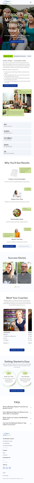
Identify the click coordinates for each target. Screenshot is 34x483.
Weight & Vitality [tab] (8, 56)
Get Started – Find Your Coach (17, 41)
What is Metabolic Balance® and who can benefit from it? (15, 407)
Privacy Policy (5, 475)
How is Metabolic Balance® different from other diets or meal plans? (15, 413)
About (4, 452)
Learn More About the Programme (24, 246)
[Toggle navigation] (30, 2)
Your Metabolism (6, 443)
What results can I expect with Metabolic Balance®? (15, 418)
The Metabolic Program (7, 441)
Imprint (4, 472)
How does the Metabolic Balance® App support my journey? (14, 423)
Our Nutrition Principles (7, 445)
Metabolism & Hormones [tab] (20, 56)
